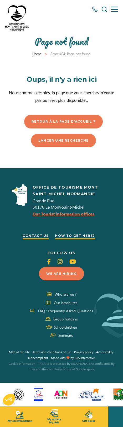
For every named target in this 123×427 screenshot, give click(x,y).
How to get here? (75, 236)
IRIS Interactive (85, 358)
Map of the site (19, 352)
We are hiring (61, 274)
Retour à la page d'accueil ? (63, 121)
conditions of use (59, 369)
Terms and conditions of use (52, 352)
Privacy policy (83, 352)
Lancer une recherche (63, 140)
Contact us (36, 236)
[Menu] (114, 9)
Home (37, 53)
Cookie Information (22, 363)
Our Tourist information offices (63, 214)
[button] (9, 399)
